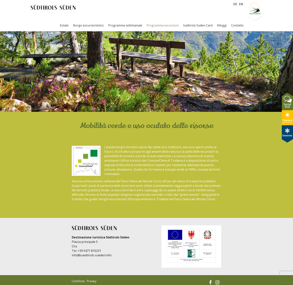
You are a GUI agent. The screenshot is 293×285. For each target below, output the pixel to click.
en (241, 4)
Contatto (237, 25)
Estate (64, 25)
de (235, 4)
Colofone (78, 281)
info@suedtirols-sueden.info (92, 255)
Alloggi (222, 25)
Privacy (91, 281)
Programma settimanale (125, 25)
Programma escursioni (163, 25)
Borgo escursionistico (88, 25)
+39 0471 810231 (89, 251)
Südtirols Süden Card (197, 25)
